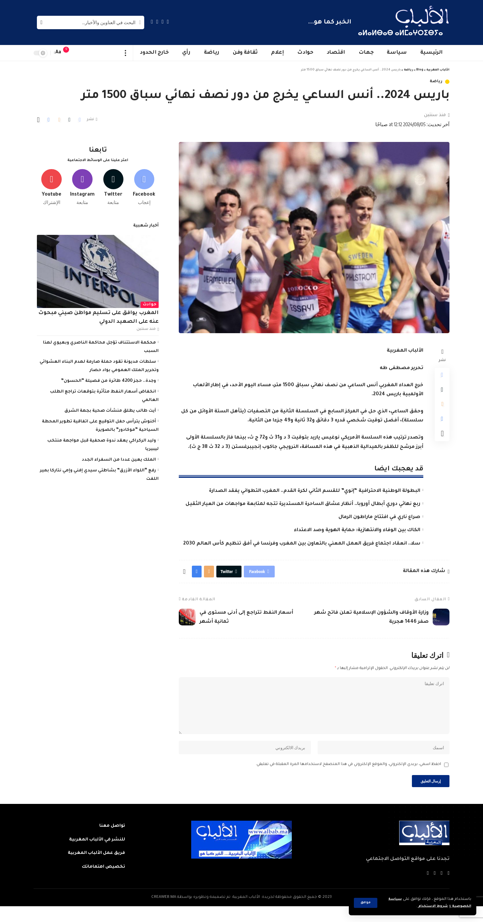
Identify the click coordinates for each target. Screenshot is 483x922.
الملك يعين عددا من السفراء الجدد (119, 457)
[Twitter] (162, 21)
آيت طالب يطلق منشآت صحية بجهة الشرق (110, 408)
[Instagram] (152, 21)
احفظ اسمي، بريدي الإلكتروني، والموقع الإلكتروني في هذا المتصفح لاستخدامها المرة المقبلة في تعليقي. (348, 778)
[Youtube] (51, 183)
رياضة (436, 82)
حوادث (150, 302)
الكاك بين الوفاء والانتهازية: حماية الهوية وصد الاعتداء (357, 530)
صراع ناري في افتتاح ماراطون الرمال (379, 517)
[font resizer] (58, 52)
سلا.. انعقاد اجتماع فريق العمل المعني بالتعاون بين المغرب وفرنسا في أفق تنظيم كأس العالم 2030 (301, 544)
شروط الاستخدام (427, 906)
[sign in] (79, 53)
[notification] (69, 53)
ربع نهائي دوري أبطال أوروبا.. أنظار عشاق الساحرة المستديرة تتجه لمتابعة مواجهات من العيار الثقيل (302, 504)
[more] (125, 53)
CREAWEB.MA (163, 913)
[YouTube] (157, 21)
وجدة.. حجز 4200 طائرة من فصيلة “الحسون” (108, 378)
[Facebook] (168, 21)
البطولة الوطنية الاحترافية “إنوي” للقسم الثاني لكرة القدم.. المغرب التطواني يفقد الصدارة (314, 491)
